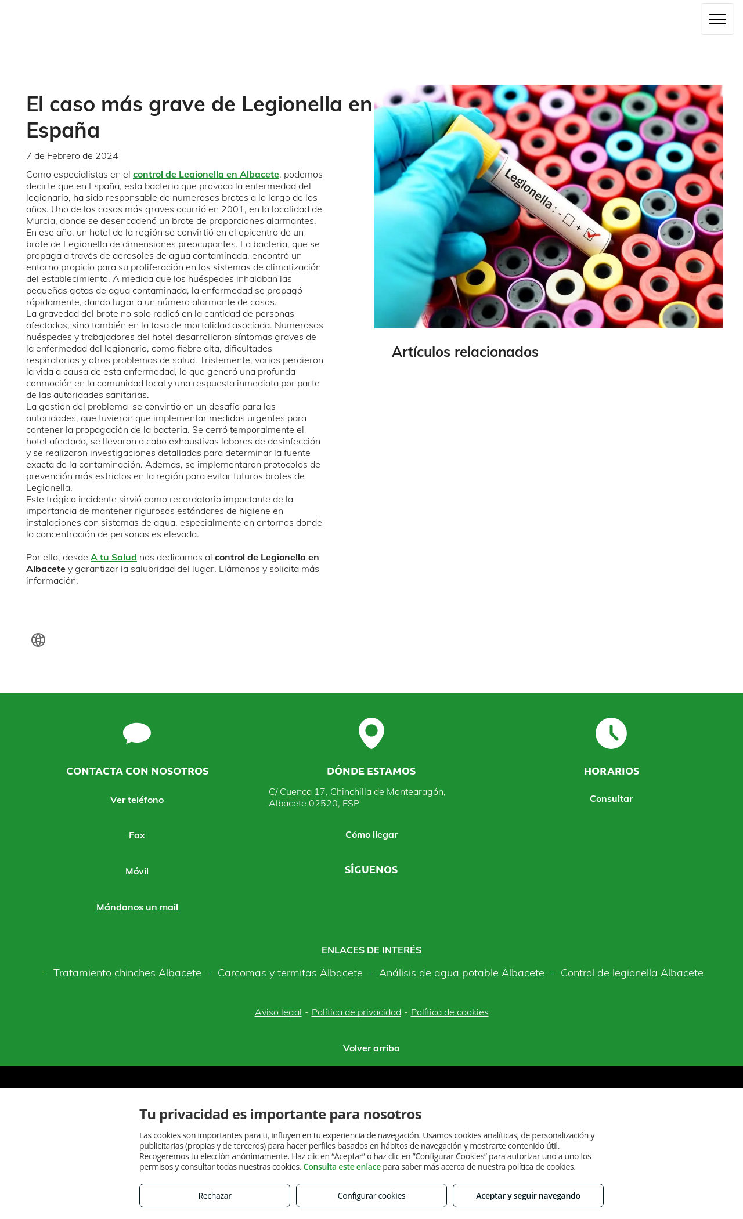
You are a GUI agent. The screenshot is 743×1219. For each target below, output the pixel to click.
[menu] (717, 19)
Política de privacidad (356, 1012)
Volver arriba (371, 1048)
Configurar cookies (372, 1195)
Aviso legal (278, 1012)
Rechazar (214, 1195)
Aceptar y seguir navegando (528, 1195)
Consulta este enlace (342, 1166)
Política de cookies (450, 1012)
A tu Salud (114, 557)
